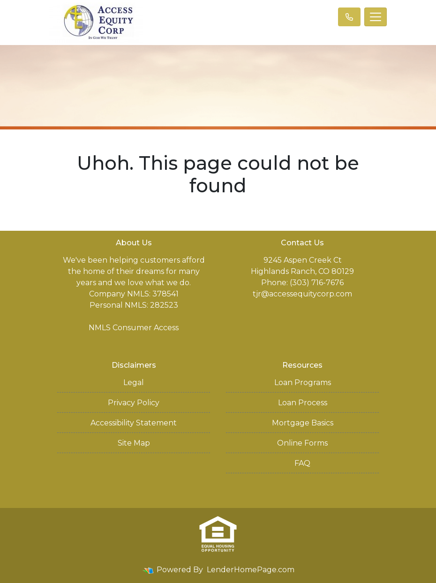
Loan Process (302, 402)
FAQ (302, 463)
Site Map (134, 443)
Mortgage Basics (302, 422)
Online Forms (302, 443)
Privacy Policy (133, 402)
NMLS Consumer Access (134, 327)
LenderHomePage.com (250, 569)
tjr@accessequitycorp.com (302, 293)
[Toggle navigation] (375, 17)
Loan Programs (302, 382)
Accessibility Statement (133, 422)
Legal (133, 382)
